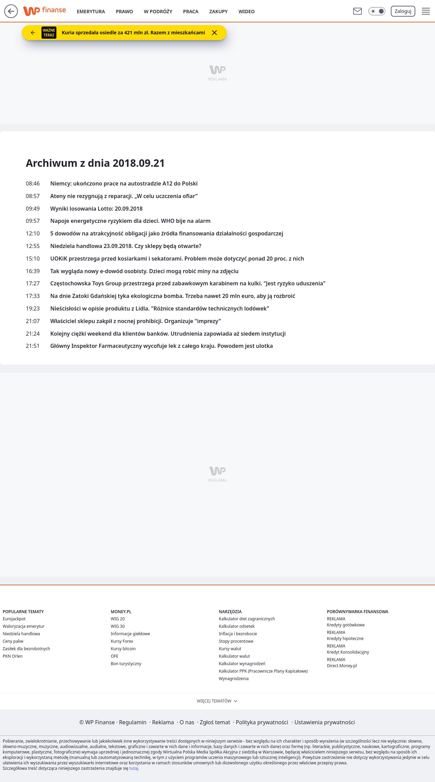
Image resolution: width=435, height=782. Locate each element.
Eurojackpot (14, 619)
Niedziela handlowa (21, 634)
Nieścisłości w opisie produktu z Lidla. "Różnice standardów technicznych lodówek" (159, 308)
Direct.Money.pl (342, 666)
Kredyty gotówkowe (346, 625)
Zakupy (218, 11)
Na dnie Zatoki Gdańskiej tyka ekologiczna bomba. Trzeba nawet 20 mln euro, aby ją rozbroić (172, 296)
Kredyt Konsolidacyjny (348, 652)
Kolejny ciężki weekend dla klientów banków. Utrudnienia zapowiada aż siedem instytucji (168, 333)
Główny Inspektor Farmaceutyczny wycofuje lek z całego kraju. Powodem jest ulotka (161, 346)
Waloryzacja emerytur (24, 626)
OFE (114, 656)
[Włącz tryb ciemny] (376, 11)
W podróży (158, 11)
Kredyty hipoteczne (345, 638)
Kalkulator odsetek (237, 626)
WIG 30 (118, 626)
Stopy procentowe (236, 641)
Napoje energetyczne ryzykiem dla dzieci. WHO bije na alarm (130, 221)
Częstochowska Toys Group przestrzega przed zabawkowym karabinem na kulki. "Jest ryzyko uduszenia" (188, 283)
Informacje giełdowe (130, 634)
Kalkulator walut (234, 656)
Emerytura (91, 11)
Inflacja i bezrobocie (238, 634)
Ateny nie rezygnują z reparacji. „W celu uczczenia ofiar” (123, 196)
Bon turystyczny (126, 664)
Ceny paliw (13, 641)
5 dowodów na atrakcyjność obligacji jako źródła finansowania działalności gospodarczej (166, 233)
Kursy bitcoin (123, 649)
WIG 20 (118, 619)
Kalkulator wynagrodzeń (242, 664)
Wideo (247, 11)
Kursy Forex (122, 641)
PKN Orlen (13, 656)
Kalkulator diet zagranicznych (247, 619)
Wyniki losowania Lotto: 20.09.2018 (96, 208)
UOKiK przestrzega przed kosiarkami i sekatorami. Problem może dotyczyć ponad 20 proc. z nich (177, 258)
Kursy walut (230, 649)
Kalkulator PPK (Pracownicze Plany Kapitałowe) (263, 671)
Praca (190, 11)
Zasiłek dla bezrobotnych (26, 649)
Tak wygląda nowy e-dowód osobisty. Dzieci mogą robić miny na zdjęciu (144, 271)
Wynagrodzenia (234, 678)
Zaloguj (403, 11)
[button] (425, 11)
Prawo (124, 11)
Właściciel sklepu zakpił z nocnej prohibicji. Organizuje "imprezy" (135, 321)
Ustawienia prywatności (323, 722)
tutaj (133, 768)
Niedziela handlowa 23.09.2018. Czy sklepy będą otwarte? (125, 246)
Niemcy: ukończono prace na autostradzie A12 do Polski (124, 183)
